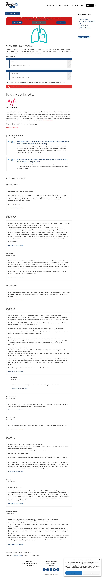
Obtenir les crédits (29, 565)
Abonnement (76, 5)
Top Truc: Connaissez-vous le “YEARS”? (20, 65)
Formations (59, 5)
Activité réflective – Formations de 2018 (20, 77)
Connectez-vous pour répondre (15, 208)
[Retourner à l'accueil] (12, 13)
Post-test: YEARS (15, 73)
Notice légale (29, 561)
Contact (83, 5)
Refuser (91, 573)
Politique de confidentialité (51, 561)
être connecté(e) (17, 555)
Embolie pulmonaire (12, 127)
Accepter (74, 573)
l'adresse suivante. (48, 120)
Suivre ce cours (39, 23)
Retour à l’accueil (84, 37)
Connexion (89, 5)
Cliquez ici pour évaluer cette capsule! (18, 87)
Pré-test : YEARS (15, 61)
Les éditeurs (51, 565)
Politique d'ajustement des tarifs (29, 563)
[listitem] (44, 569)
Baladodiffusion (50, 5)
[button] (99, 559)
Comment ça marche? (51, 563)
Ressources (67, 5)
